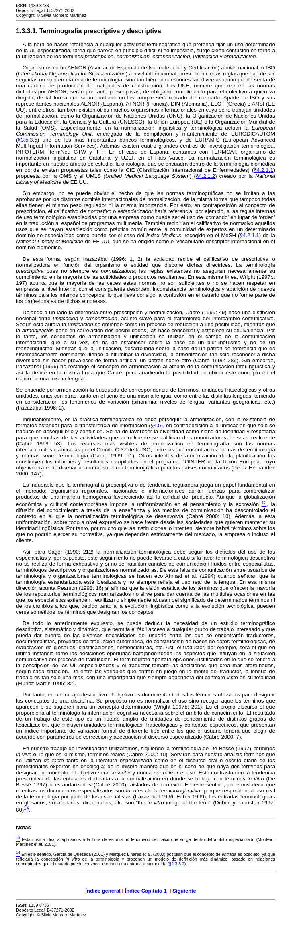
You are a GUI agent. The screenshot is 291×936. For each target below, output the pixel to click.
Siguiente (184, 891)
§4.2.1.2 (205, 176)
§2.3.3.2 (176, 863)
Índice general (102, 891)
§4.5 (156, 425)
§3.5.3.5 (27, 140)
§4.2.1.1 (263, 170)
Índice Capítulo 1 (146, 891)
